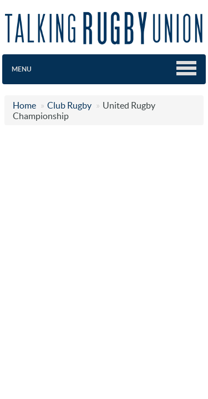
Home (24, 105)
